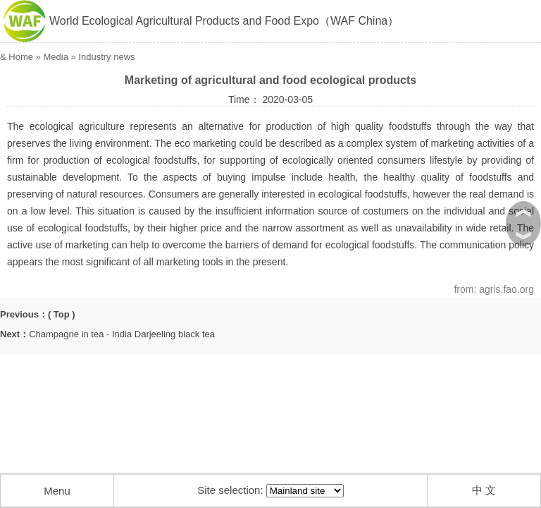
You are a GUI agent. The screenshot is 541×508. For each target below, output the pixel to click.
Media (55, 57)
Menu (57, 491)
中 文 (484, 490)
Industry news (106, 57)
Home (20, 57)
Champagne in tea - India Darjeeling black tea (122, 334)
